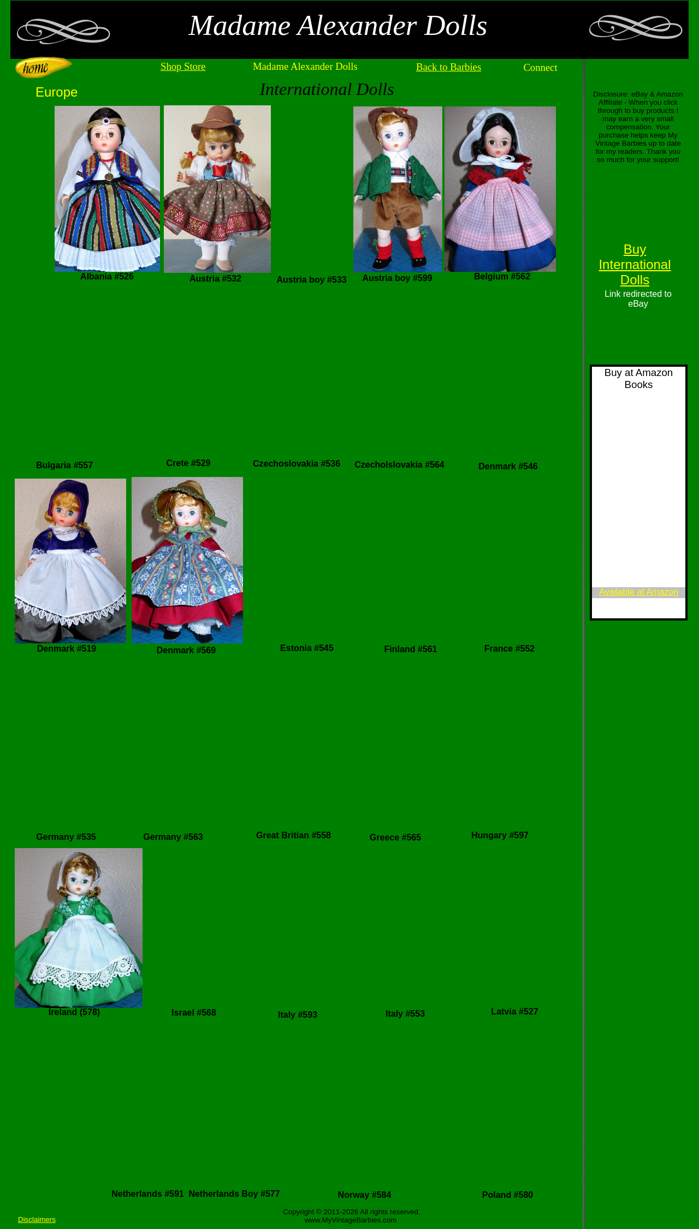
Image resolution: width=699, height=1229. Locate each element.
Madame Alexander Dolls (305, 66)
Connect (540, 67)
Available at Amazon (638, 591)
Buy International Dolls (635, 264)
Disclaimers (37, 1219)
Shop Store (183, 66)
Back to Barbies (448, 67)
